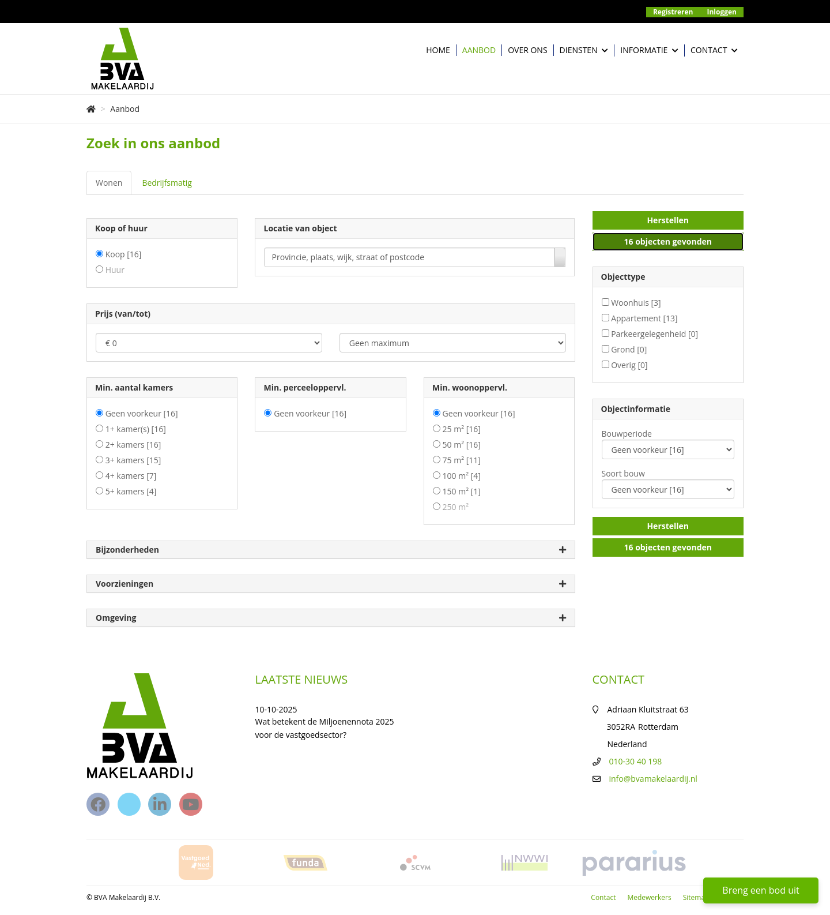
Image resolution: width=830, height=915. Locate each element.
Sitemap (696, 897)
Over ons (527, 49)
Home (438, 49)
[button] (668, 220)
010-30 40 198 (635, 761)
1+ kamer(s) (135, 428)
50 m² (462, 444)
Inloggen (722, 12)
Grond (629, 349)
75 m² (462, 460)
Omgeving (331, 618)
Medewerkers (649, 897)
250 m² (456, 506)
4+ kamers (131, 475)
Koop (123, 254)
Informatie (649, 50)
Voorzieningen (331, 584)
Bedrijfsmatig (167, 182)
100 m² (462, 475)
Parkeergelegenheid (654, 333)
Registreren (673, 12)
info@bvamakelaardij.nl (653, 778)
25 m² (462, 428)
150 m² (462, 491)
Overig (629, 364)
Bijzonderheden (331, 550)
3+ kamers (133, 460)
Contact (714, 50)
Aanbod (479, 49)
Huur (114, 269)
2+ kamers (133, 444)
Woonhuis (636, 302)
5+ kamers (131, 491)
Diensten (584, 50)
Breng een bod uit (760, 890)
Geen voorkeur (141, 413)
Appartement (644, 318)
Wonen (109, 182)
